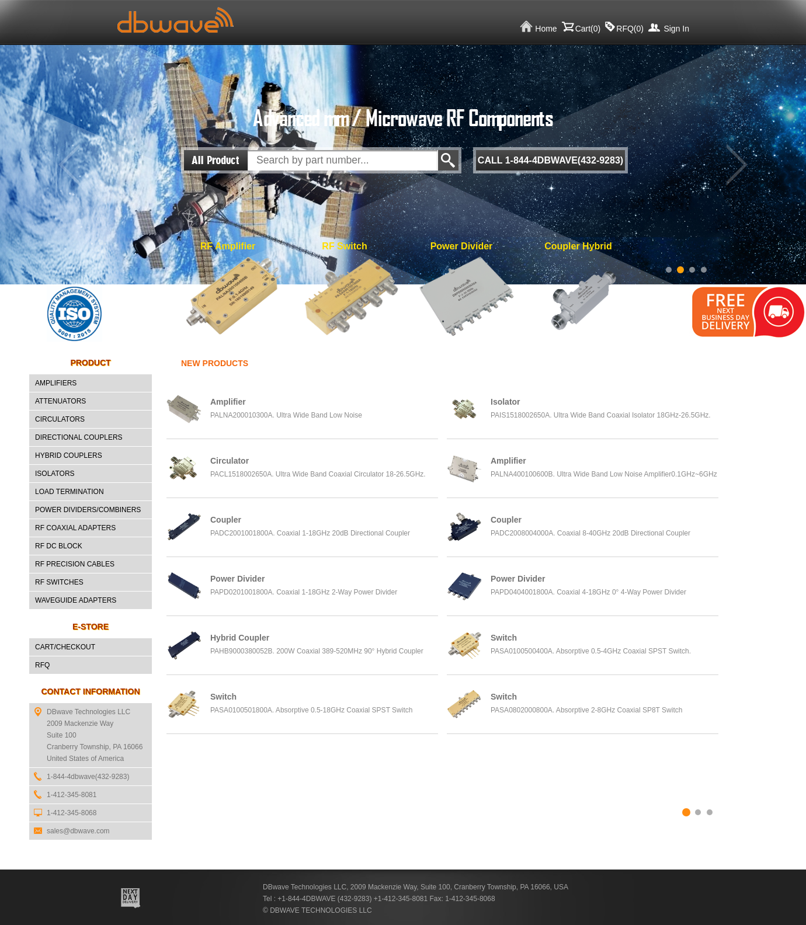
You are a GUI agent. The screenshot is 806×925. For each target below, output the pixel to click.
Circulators (60, 419)
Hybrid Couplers (68, 455)
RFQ (42, 665)
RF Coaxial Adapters (75, 528)
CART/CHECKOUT (65, 647)
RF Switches (59, 582)
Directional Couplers (79, 437)
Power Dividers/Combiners (88, 510)
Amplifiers (56, 383)
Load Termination (69, 492)
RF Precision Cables (74, 564)
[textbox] (342, 160)
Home (546, 28)
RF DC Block (58, 546)
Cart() (588, 28)
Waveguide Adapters (75, 600)
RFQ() (630, 28)
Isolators (55, 474)
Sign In (676, 28)
